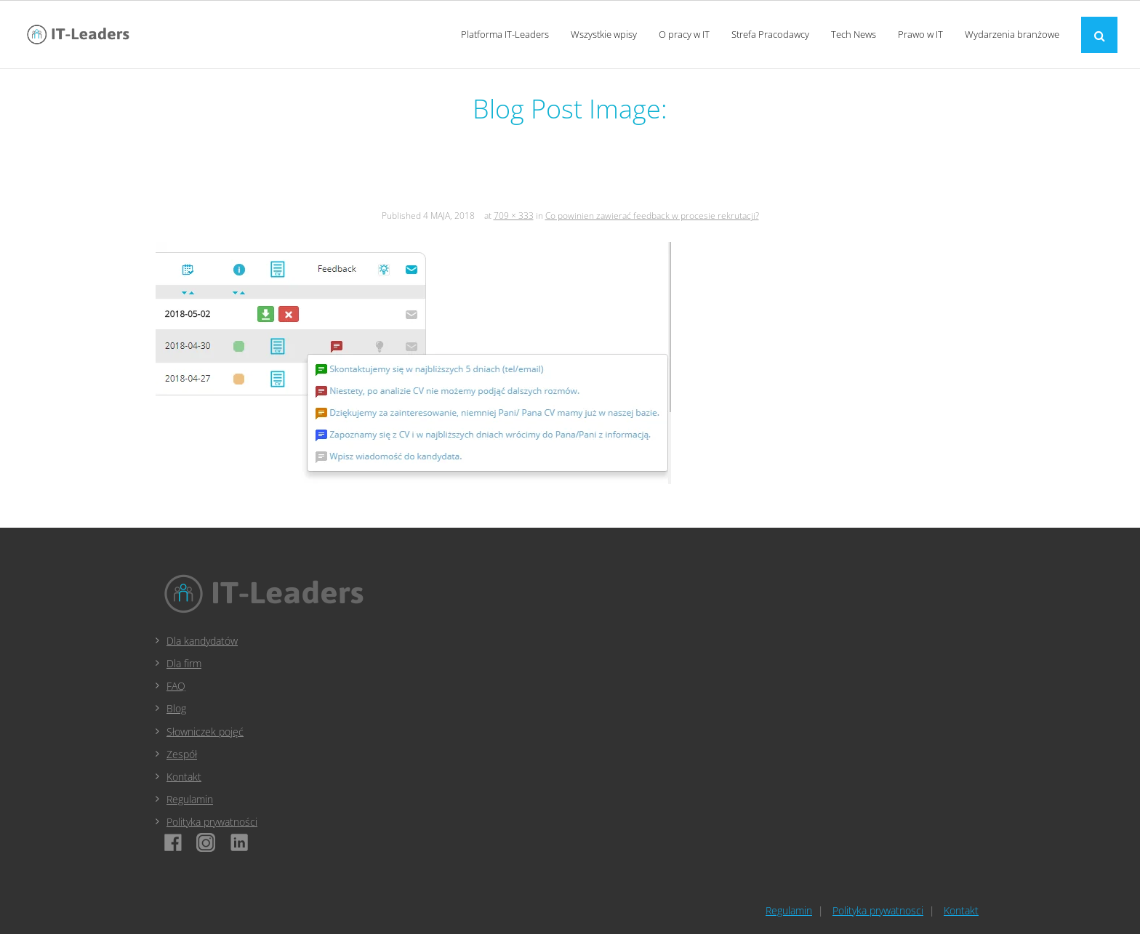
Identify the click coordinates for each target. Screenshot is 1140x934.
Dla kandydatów (202, 641)
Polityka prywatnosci (877, 910)
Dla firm (183, 663)
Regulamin (189, 799)
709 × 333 (514, 215)
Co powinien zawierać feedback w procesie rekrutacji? (652, 215)
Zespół (181, 754)
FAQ (175, 686)
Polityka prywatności (211, 822)
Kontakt (183, 777)
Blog (176, 708)
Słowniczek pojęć (205, 731)
